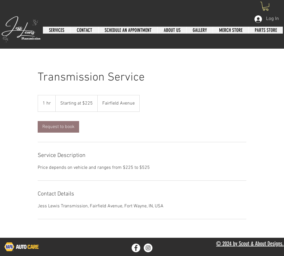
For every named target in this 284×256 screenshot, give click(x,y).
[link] (58, 127)
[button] (265, 6)
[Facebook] (136, 248)
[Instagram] (148, 248)
